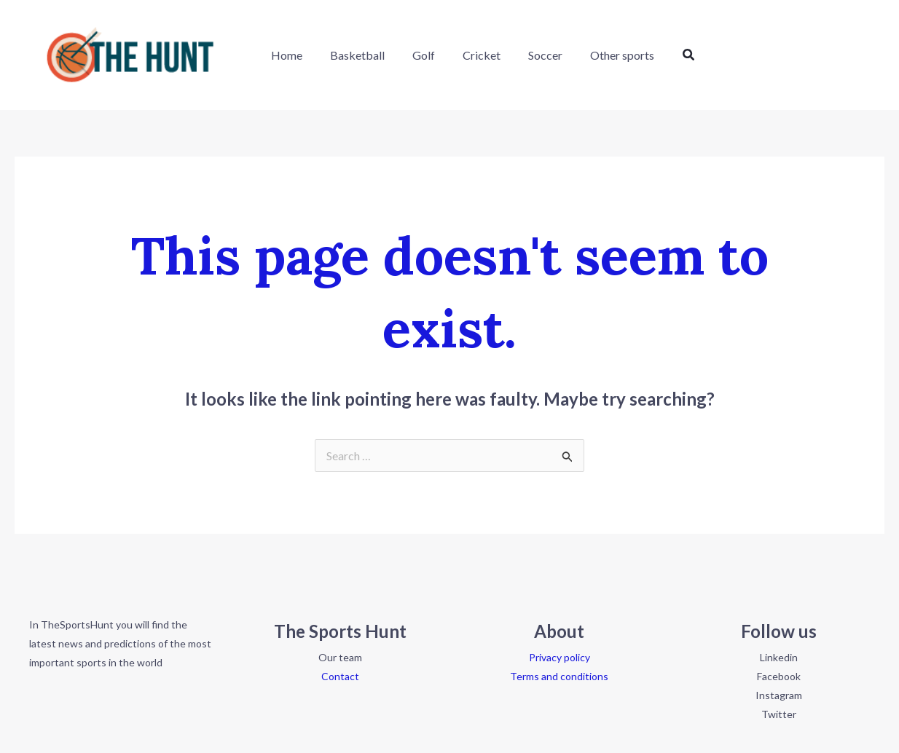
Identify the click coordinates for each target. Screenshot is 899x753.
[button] (663, 55)
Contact (340, 676)
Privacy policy (559, 657)
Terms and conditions (559, 676)
